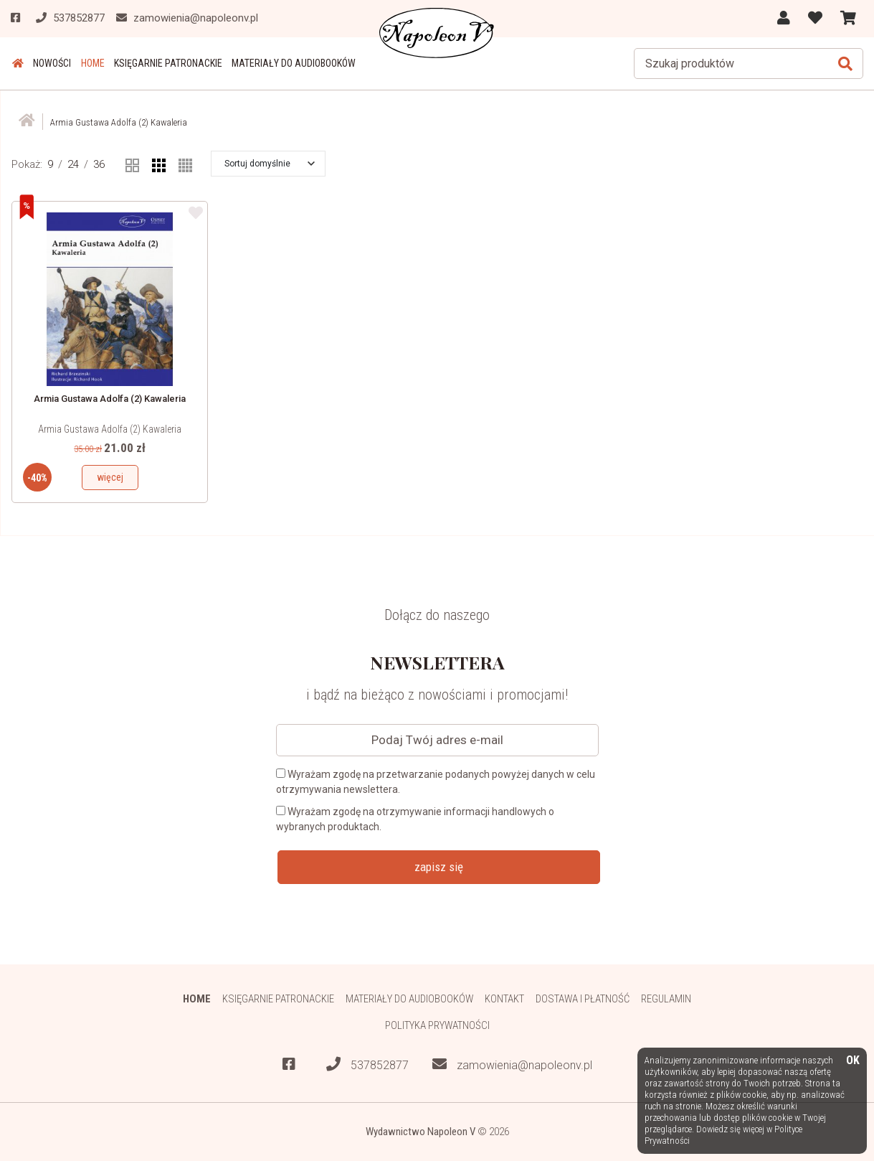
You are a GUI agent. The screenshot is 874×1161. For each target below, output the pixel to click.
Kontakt (505, 998)
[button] (269, 163)
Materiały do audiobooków (289, 63)
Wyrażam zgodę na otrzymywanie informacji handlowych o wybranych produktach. (415, 818)
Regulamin (667, 998)
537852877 (367, 1065)
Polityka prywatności (437, 1025)
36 (99, 164)
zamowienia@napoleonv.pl (512, 1065)
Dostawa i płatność (583, 998)
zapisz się (438, 866)
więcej (110, 476)
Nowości (50, 63)
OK (853, 1061)
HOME (89, 63)
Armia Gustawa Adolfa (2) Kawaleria (109, 428)
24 (73, 164)
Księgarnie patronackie (164, 63)
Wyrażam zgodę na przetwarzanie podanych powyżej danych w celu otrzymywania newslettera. (435, 781)
